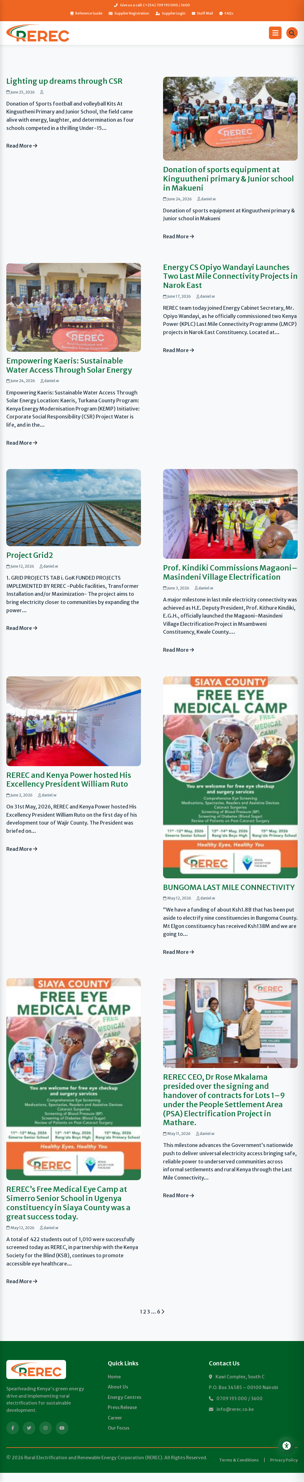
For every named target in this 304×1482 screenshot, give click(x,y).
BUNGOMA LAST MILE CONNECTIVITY (202, 891)
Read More (22, 146)
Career (115, 1427)
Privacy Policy (284, 1469)
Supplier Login (170, 13)
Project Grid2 (30, 555)
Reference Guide (86, 13)
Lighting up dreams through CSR (64, 81)
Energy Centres (124, 1406)
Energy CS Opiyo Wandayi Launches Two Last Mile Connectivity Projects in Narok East (226, 276)
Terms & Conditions (239, 1469)
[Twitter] (29, 1437)
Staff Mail (203, 13)
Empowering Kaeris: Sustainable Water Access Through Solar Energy (69, 365)
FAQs (227, 13)
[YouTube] (62, 1437)
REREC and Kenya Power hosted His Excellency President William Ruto (68, 779)
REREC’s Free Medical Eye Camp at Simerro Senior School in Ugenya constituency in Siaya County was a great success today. (68, 1212)
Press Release (122, 1416)
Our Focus (118, 1437)
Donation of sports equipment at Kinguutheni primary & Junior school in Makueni (229, 179)
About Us (118, 1396)
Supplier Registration (128, 13)
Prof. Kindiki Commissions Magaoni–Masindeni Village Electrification (230, 572)
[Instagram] (45, 1437)
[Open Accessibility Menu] (286, 1445)
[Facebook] (12, 1437)
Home (114, 1386)
